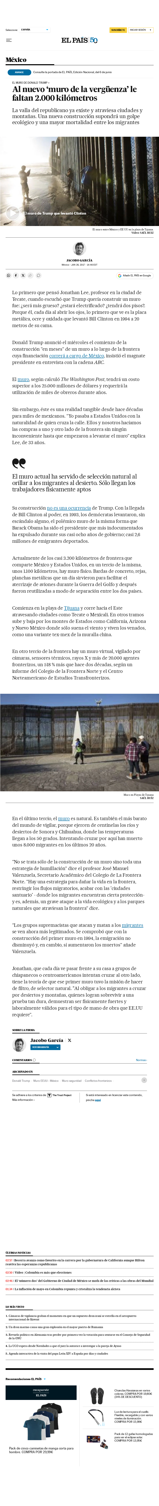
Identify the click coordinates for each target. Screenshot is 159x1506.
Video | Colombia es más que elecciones (43, 1272)
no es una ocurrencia (69, 508)
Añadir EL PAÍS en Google (137, 275)
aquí (98, 1100)
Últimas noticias (18, 1252)
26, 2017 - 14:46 (84, 264)
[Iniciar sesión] (141, 30)
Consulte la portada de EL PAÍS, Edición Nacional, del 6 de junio (72, 72)
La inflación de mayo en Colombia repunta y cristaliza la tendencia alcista (67, 1289)
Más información (23, 1099)
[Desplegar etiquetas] (144, 1080)
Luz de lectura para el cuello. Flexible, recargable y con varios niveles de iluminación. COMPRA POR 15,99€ (133, 1416)
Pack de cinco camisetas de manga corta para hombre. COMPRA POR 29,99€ (41, 1450)
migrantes (132, 925)
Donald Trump (21, 1080)
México (16, 60)
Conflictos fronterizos (98, 1080)
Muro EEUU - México (46, 1080)
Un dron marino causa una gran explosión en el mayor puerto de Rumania (56, 1327)
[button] (79, 181)
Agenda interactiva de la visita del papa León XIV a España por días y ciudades (58, 1353)
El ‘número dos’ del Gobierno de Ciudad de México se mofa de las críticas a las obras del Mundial (84, 1281)
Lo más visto (15, 1306)
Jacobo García (79, 260)
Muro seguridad (72, 1080)
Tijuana (72, 608)
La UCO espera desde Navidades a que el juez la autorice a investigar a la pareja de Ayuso (65, 1346)
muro (23, 379)
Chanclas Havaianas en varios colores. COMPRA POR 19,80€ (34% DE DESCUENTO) (133, 1394)
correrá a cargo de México (76, 356)
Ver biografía (45, 1047)
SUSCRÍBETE (118, 30)
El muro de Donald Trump (29, 82)
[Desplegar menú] (9, 40)
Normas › (141, 1060)
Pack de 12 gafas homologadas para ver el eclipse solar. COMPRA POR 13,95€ (133, 1437)
